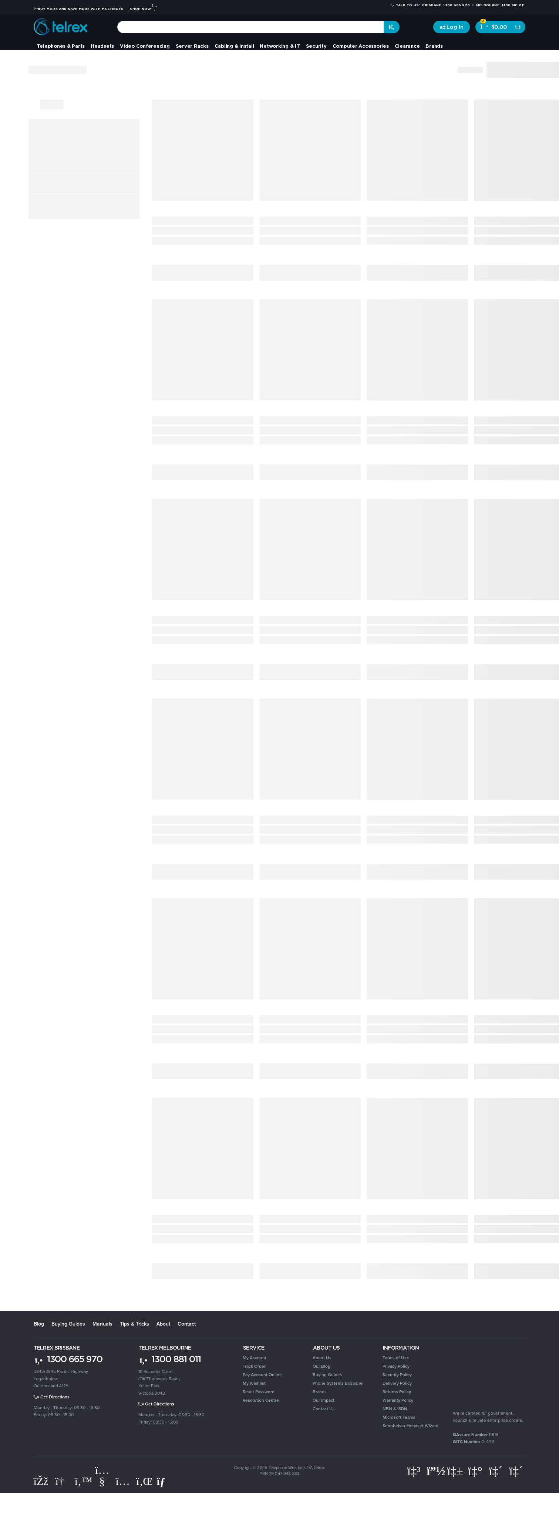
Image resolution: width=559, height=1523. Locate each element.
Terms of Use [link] (396, 1357)
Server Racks (192, 45)
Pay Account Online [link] (262, 1374)
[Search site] (392, 27)
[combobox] (250, 27)
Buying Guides (68, 1324)
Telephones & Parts (61, 45)
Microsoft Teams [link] (399, 1417)
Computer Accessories (361, 45)
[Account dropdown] (451, 27)
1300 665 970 (68, 1359)
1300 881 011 (169, 1359)
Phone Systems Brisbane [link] (338, 1383)
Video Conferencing (145, 45)
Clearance (407, 45)
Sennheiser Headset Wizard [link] (410, 1425)
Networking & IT (280, 45)
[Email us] (164, 1481)
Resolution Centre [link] (261, 1400)
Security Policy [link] (397, 1374)
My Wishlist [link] (254, 1383)
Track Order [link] (254, 1366)
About (163, 1324)
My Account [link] (254, 1357)
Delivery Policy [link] (397, 1383)
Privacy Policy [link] (396, 1366)
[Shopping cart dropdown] (518, 27)
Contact (187, 1324)
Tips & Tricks (134, 1324)
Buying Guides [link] (327, 1374)
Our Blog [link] (321, 1366)
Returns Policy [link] (397, 1391)
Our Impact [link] (323, 1400)
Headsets (102, 45)
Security (316, 45)
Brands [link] (320, 1391)
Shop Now (142, 9)
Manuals (102, 1324)
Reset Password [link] (259, 1391)
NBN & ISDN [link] (395, 1408)
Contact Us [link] (324, 1408)
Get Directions (52, 1397)
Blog (39, 1324)
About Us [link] (322, 1357)
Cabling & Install (234, 45)
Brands (434, 45)
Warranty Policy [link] (398, 1400)
